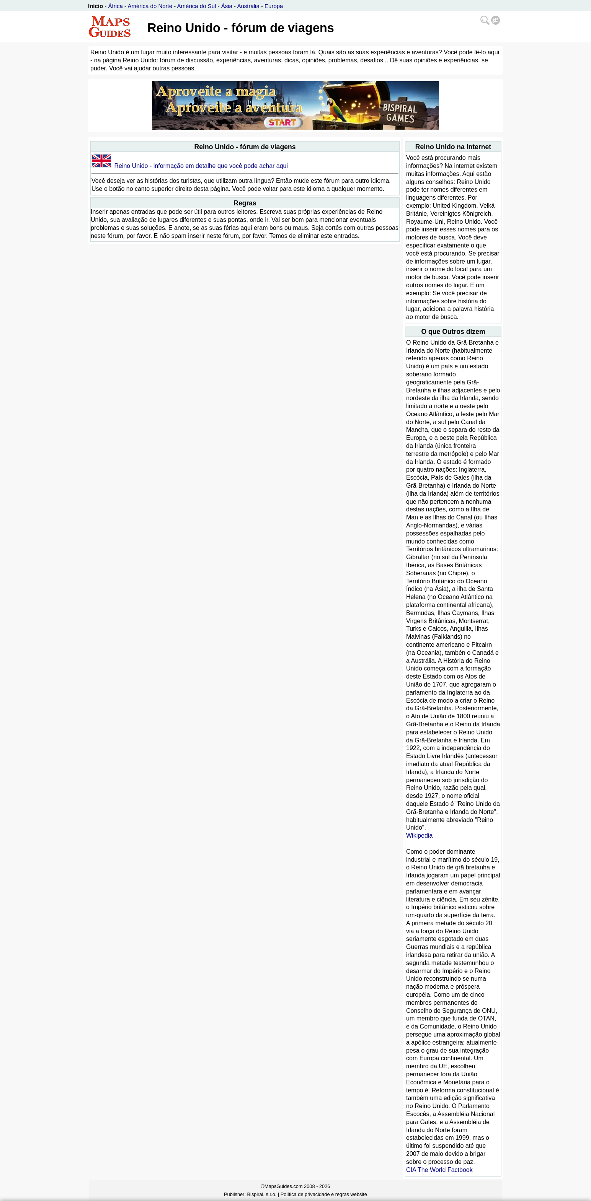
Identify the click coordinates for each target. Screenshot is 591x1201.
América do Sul (196, 6)
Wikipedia (419, 835)
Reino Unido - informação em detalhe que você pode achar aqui (201, 166)
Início (95, 6)
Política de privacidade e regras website (324, 1194)
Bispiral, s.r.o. (262, 1194)
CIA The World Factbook (439, 1170)
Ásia (226, 6)
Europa (273, 6)
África (115, 6)
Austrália (248, 6)
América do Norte (149, 6)
